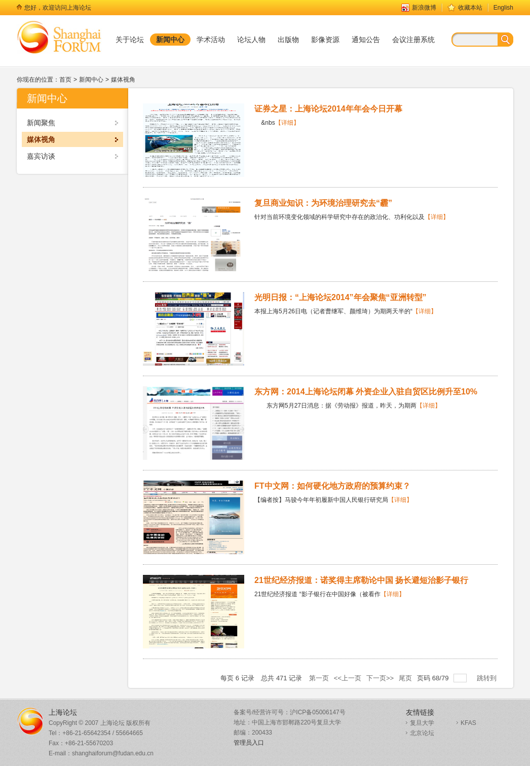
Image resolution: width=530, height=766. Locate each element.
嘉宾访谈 (41, 156)
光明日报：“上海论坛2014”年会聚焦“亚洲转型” (340, 297)
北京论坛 (422, 733)
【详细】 (287, 122)
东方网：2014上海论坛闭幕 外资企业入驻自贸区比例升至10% (365, 391)
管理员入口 (249, 742)
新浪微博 (424, 7)
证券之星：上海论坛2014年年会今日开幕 (328, 108)
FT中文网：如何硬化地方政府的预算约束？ (332, 486)
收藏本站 (470, 7)
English (503, 7)
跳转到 (488, 678)
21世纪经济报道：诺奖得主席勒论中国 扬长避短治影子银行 (361, 580)
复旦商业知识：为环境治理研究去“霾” (323, 203)
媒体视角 (123, 79)
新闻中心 (91, 79)
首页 (65, 79)
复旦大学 (422, 722)
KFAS (468, 722)
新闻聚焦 (41, 123)
